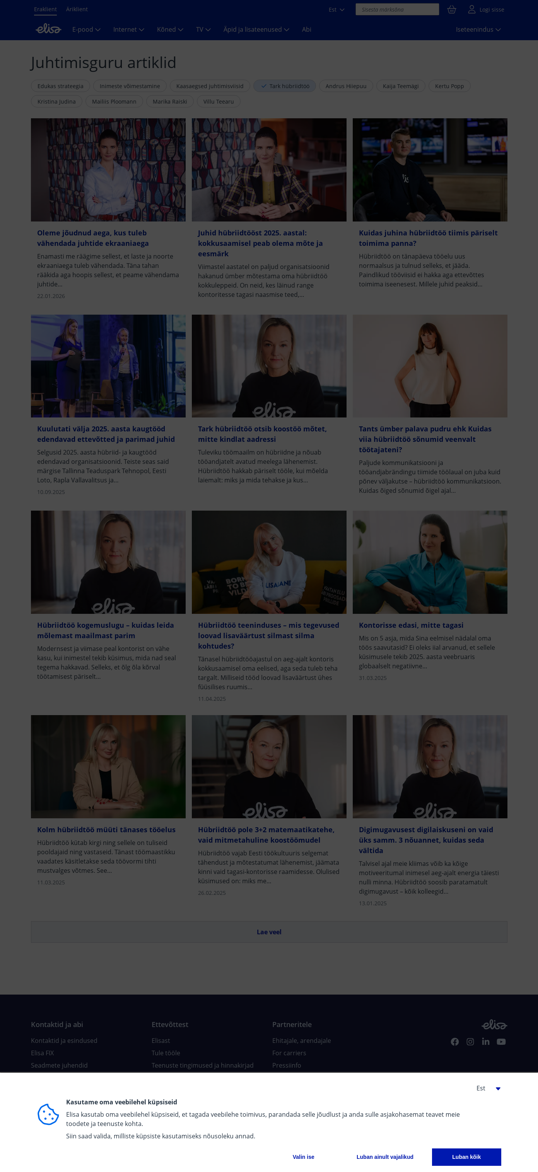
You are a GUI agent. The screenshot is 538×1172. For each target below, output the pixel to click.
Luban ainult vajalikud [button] (385, 1157)
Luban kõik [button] (466, 1157)
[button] (485, 1088)
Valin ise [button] (303, 1157)
